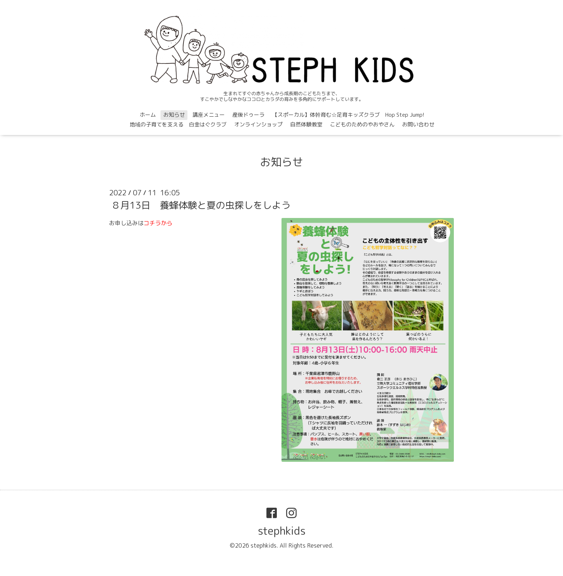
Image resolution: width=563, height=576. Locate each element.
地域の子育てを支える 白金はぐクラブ (178, 124)
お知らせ (174, 115)
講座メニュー (208, 115)
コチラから (158, 223)
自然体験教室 (306, 124)
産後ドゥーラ (248, 115)
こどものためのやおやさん (362, 124)
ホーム (148, 115)
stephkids (282, 530)
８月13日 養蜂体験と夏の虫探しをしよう (200, 205)
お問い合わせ (418, 124)
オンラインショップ (258, 124)
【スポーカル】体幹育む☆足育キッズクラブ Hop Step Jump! (348, 115)
